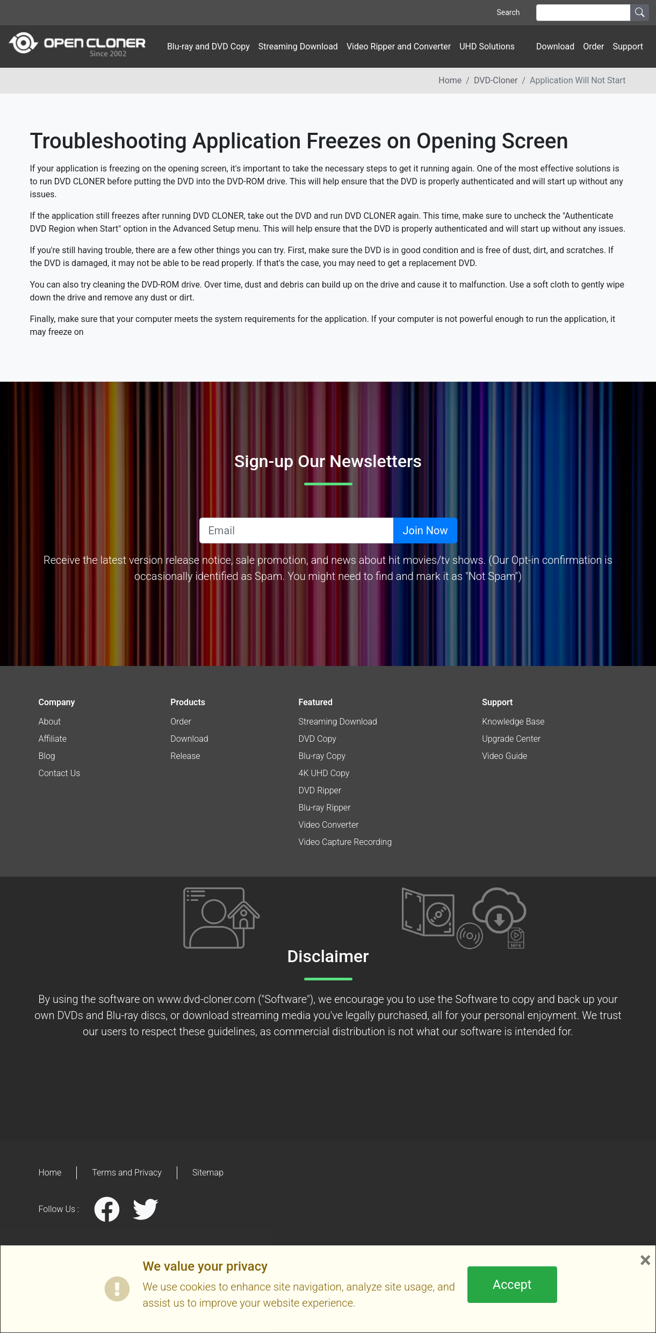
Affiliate (53, 739)
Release (185, 756)
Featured (316, 702)
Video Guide (504, 756)
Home (450, 80)
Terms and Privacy (127, 1172)
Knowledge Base (513, 721)
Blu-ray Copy (322, 756)
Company (57, 702)
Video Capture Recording (345, 842)
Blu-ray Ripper (325, 807)
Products (187, 702)
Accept (512, 1284)
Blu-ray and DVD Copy (208, 46)
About (50, 721)
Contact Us (60, 773)
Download (555, 46)
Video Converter (329, 825)
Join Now (425, 530)
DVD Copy (317, 739)
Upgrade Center (511, 739)
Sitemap (208, 1172)
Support (628, 46)
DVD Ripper (320, 790)
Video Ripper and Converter (399, 46)
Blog (47, 756)
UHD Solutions (487, 46)
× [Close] (645, 1260)
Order (593, 46)
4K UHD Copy (324, 773)
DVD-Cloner (496, 80)
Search (508, 12)
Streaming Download (298, 46)
